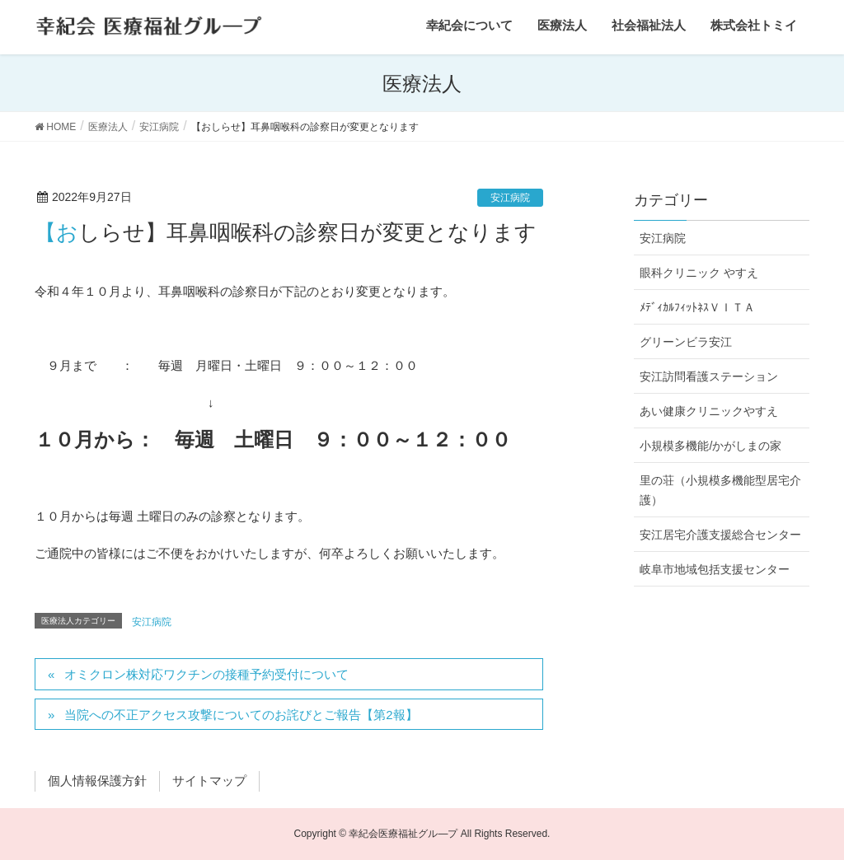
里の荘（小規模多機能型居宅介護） (720, 490)
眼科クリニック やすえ (699, 272)
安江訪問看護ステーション (709, 376)
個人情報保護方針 (97, 781)
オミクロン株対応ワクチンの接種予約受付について (206, 674)
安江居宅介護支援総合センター (720, 534)
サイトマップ (209, 781)
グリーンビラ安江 (686, 341)
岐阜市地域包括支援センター (715, 569)
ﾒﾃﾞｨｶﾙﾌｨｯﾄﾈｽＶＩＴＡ (697, 307)
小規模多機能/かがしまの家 (710, 445)
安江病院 (510, 197)
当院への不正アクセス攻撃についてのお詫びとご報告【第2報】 (240, 715)
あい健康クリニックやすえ (709, 411)
